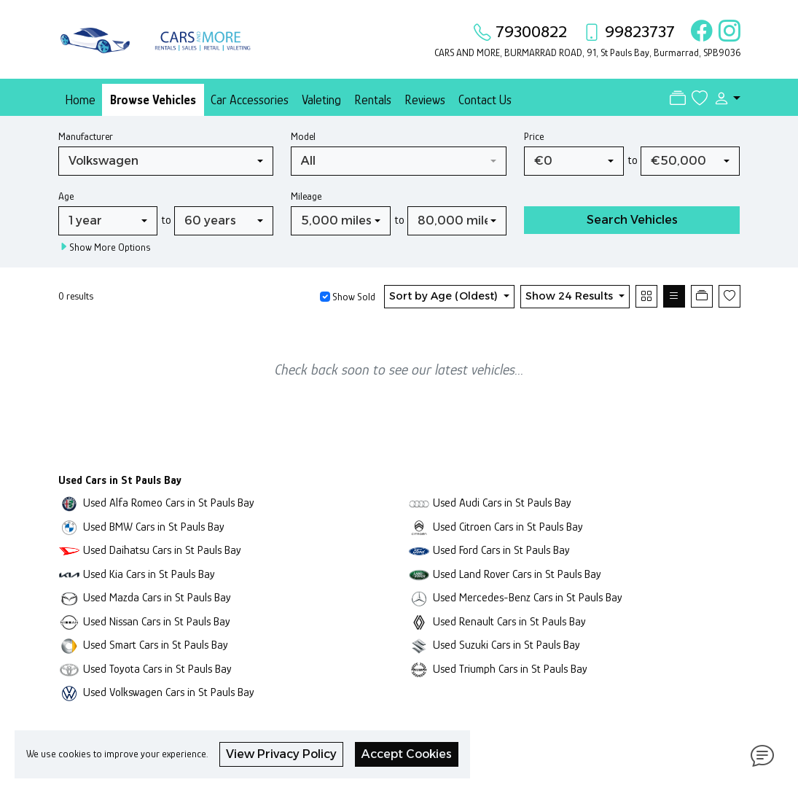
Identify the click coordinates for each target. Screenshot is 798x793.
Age (66, 196)
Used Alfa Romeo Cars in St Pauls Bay (168, 502)
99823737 (640, 31)
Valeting (321, 100)
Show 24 (570, 295)
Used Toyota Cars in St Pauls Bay (157, 669)
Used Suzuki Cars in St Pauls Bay (506, 644)
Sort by (445, 295)
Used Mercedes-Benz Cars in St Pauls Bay (527, 597)
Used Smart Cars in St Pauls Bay (155, 644)
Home (80, 100)
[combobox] (166, 161)
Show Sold (352, 296)
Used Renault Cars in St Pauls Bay (509, 621)
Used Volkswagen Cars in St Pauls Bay (168, 692)
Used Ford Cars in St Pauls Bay (501, 550)
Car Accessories (250, 100)
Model (303, 136)
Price (534, 136)
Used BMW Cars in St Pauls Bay (153, 526)
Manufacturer (85, 136)
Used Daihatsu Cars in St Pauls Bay (162, 550)
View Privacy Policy (281, 754)
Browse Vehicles (153, 100)
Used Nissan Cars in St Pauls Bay (156, 621)
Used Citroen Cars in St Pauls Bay (508, 526)
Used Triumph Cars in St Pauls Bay (510, 669)
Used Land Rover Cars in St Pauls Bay (517, 574)
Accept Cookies (406, 754)
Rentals (372, 100)
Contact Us (485, 100)
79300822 (531, 31)
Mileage (306, 196)
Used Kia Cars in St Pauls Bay (149, 574)
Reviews (424, 100)
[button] (724, 98)
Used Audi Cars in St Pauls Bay (502, 502)
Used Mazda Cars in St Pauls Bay (157, 597)
